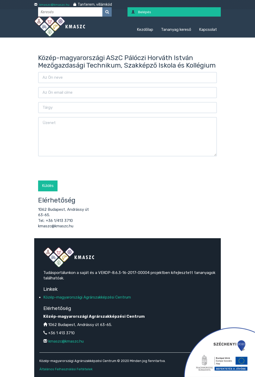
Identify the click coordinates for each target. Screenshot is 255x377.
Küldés (48, 185)
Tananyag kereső (176, 29)
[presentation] (77, 170)
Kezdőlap (145, 29)
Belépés (144, 12)
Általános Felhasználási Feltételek (66, 369)
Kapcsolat (208, 29)
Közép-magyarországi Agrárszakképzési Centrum (87, 297)
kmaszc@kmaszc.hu (54, 4)
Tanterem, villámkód (95, 4)
